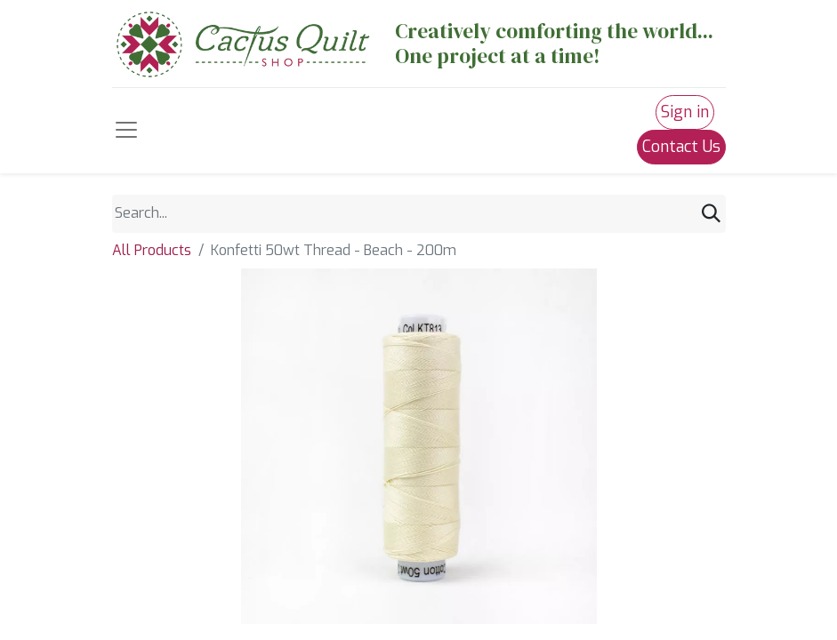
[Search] (711, 214)
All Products (151, 250)
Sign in (685, 112)
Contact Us (681, 146)
